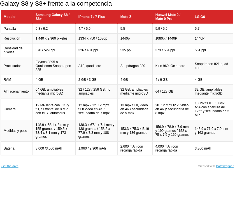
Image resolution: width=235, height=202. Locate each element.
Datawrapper (225, 166)
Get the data (9, 166)
